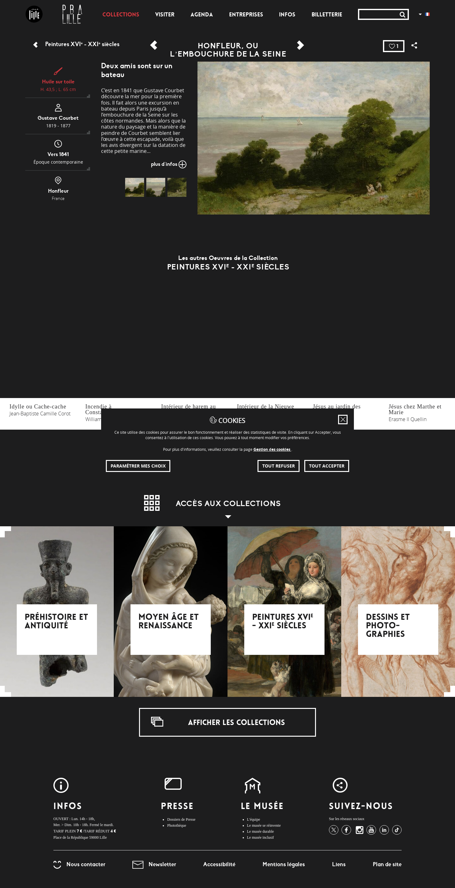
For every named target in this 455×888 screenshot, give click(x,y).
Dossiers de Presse (181, 819)
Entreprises (246, 15)
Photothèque (176, 825)
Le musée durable (260, 831)
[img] (134, 187)
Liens (339, 864)
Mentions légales (284, 864)
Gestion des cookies (272, 449)
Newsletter (154, 864)
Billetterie (327, 15)
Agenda (202, 15)
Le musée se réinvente (264, 825)
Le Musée (262, 807)
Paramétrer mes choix (138, 466)
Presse (177, 807)
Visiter (164, 15)
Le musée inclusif (260, 837)
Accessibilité (219, 864)
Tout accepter (326, 466)
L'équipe (253, 819)
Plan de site (387, 864)
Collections (120, 15)
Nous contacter (79, 864)
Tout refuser (278, 466)
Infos (287, 15)
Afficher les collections (218, 722)
